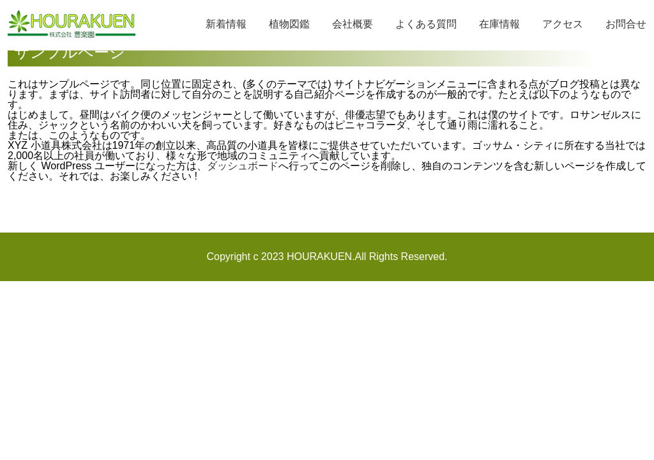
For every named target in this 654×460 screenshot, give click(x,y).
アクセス (562, 24)
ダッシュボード (242, 165)
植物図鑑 (289, 24)
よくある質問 (426, 24)
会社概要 (352, 24)
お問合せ (625, 24)
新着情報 (226, 24)
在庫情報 (499, 24)
